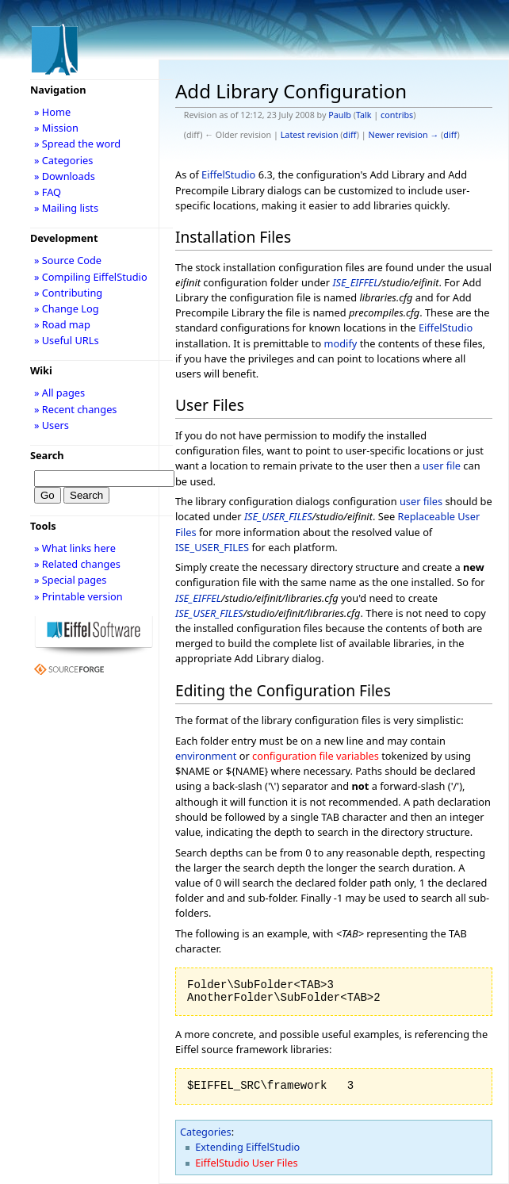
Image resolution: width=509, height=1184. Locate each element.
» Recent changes (75, 409)
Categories (206, 1132)
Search (47, 455)
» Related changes (77, 564)
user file (442, 465)
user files (421, 501)
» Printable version (78, 596)
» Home (52, 112)
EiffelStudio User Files (246, 1162)
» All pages (59, 392)
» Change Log (66, 308)
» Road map (62, 324)
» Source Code (67, 260)
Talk (364, 115)
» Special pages (70, 580)
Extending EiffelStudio (247, 1147)
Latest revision (310, 134)
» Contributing (68, 292)
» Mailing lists (66, 208)
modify (341, 343)
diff (350, 134)
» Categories (64, 160)
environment (205, 756)
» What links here (75, 548)
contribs (397, 115)
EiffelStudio (228, 174)
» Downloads (64, 176)
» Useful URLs (66, 340)
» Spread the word (77, 143)
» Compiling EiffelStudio (90, 277)
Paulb (339, 115)
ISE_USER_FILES (278, 516)
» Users (51, 425)
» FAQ (47, 192)
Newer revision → (404, 134)
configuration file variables (315, 756)
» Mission (56, 128)
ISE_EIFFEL (355, 282)
